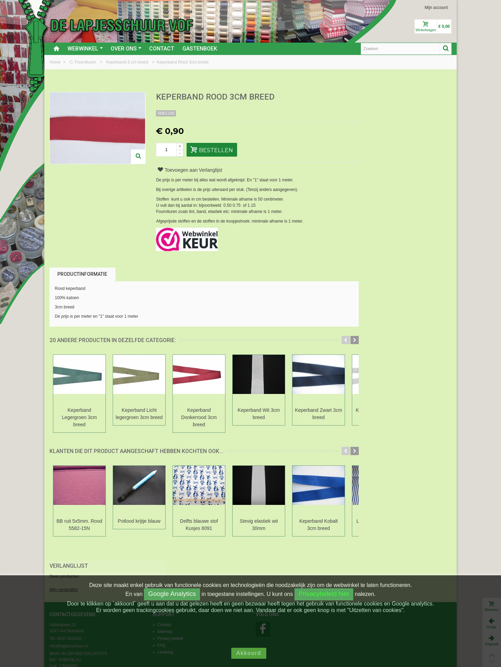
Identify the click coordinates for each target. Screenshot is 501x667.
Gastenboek (199, 48)
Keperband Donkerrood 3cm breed (198, 417)
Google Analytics (172, 593)
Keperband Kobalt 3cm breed (318, 524)
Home (55, 62)
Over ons (126, 48)
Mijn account (436, 7)
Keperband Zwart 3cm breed (318, 413)
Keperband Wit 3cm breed (259, 413)
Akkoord (248, 653)
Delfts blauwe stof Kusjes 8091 (199, 524)
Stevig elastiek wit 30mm (259, 524)
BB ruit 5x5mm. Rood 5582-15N (79, 524)
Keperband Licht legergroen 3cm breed (139, 413)
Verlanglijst (378, 97)
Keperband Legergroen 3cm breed (79, 417)
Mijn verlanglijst (373, 121)
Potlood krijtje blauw (139, 521)
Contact (161, 48)
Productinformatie (82, 274)
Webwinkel (85, 48)
